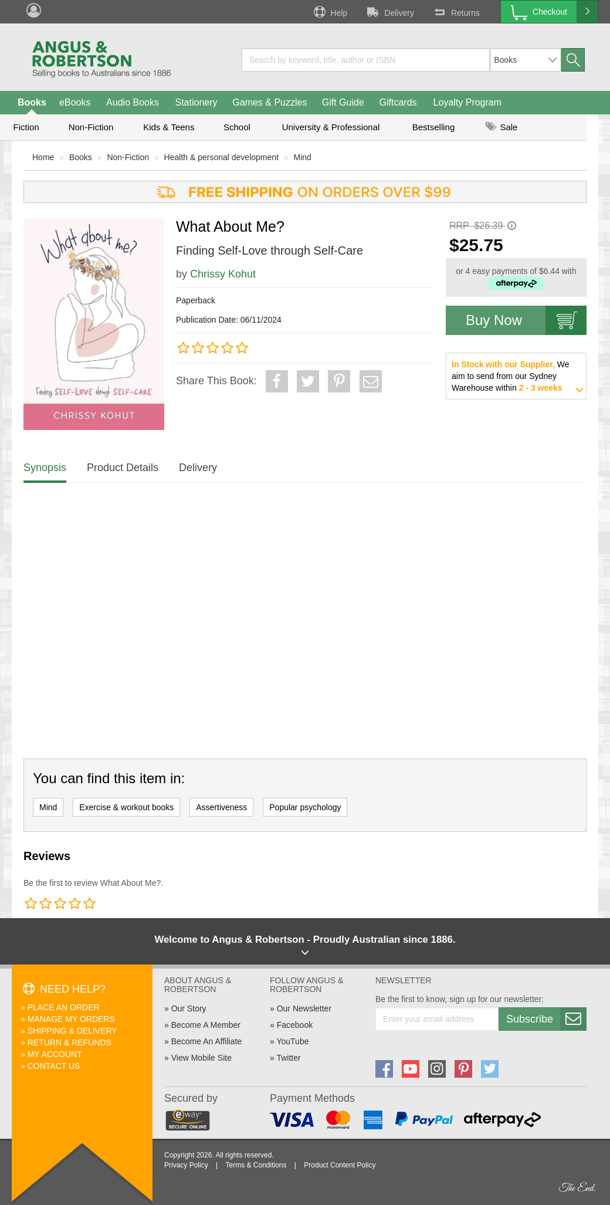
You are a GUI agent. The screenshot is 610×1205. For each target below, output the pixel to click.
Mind (302, 157)
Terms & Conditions (255, 1165)
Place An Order (64, 1007)
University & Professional (331, 127)
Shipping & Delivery (72, 1030)
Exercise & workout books (126, 807)
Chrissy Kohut (223, 274)
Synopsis (44, 467)
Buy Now (526, 320)
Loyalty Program (467, 102)
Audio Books (132, 102)
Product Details (122, 467)
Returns (456, 11)
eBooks (74, 102)
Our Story (188, 1008)
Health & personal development (221, 157)
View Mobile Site (201, 1057)
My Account (55, 1054)
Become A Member (205, 1025)
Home (43, 157)
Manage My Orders (71, 1019)
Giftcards (398, 102)
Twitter (288, 1057)
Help (329, 11)
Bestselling (433, 127)
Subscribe (546, 1019)
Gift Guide (343, 102)
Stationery (196, 102)
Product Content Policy (339, 1165)
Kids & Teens (168, 127)
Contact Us (54, 1066)
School (236, 127)
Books (32, 102)
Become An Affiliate (206, 1041)
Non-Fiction (91, 127)
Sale (501, 127)
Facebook (295, 1025)
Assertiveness (221, 807)
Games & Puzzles (269, 102)
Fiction (26, 127)
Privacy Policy (186, 1165)
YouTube (292, 1041)
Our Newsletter (304, 1008)
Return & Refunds (69, 1042)
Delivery (389, 11)
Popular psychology (305, 807)
